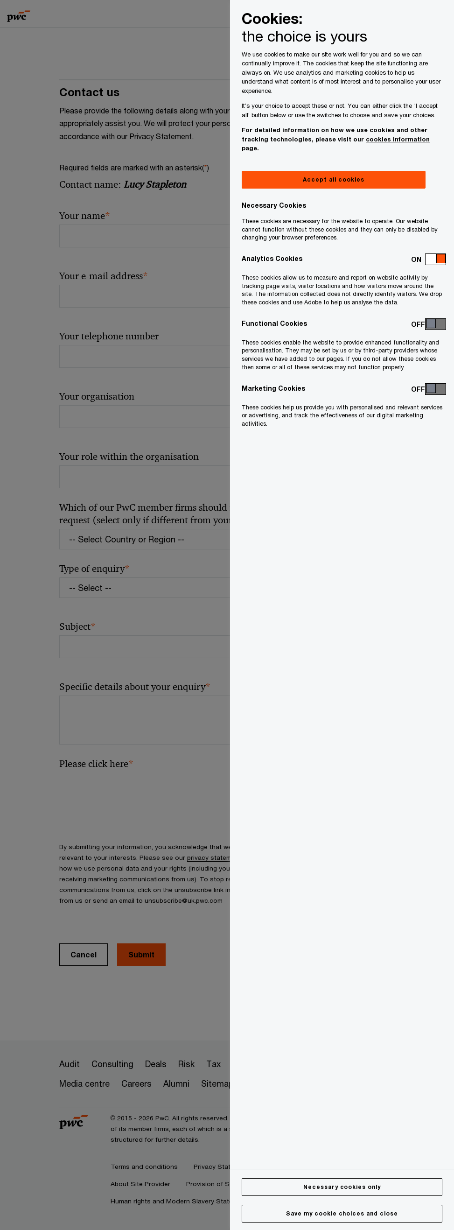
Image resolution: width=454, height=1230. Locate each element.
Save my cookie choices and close (342, 1213)
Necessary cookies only (342, 1186)
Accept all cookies (333, 179)
